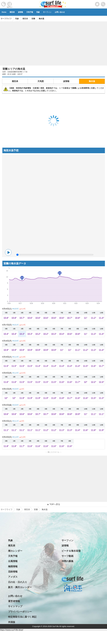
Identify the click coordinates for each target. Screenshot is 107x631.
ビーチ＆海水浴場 (71, 551)
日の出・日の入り (17, 582)
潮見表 (12, 12)
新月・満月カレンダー (20, 587)
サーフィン (47, 12)
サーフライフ (6, 509)
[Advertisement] (53, 42)
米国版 (11, 622)
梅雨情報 (13, 566)
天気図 (40, 81)
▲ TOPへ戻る (53, 504)
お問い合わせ (60, 12)
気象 (38, 12)
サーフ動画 (67, 556)
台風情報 (13, 561)
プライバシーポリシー (20, 611)
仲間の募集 (67, 561)
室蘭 (36, 509)
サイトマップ (15, 606)
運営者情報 (14, 601)
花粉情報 (13, 571)
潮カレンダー (15, 551)
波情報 (20, 12)
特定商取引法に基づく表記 (22, 617)
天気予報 (29, 12)
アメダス (13, 577)
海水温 (92, 81)
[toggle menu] (103, 3)
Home (4, 12)
